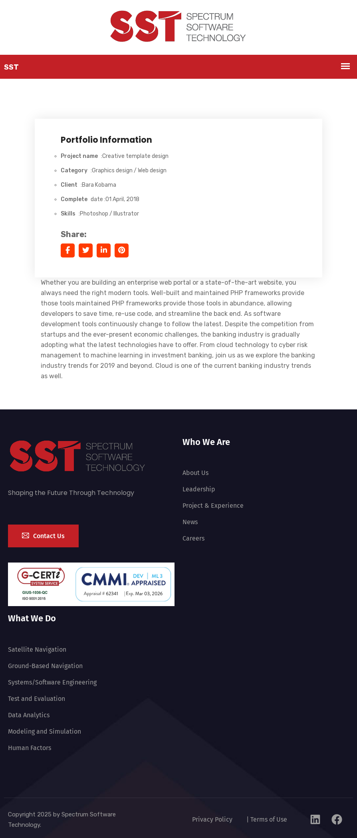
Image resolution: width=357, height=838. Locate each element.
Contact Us (43, 535)
